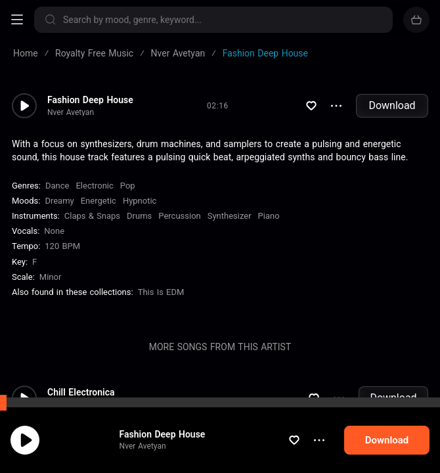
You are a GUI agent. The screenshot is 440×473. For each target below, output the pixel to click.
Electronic (94, 186)
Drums (139, 216)
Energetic (98, 201)
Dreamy (59, 201)
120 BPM (62, 246)
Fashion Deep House (163, 434)
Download (391, 105)
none (54, 231)
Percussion (179, 216)
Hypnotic (140, 201)
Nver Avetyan (143, 446)
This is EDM (161, 292)
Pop (127, 186)
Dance (57, 186)
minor (50, 277)
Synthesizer (230, 216)
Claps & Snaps (92, 216)
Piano (269, 216)
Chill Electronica (80, 392)
